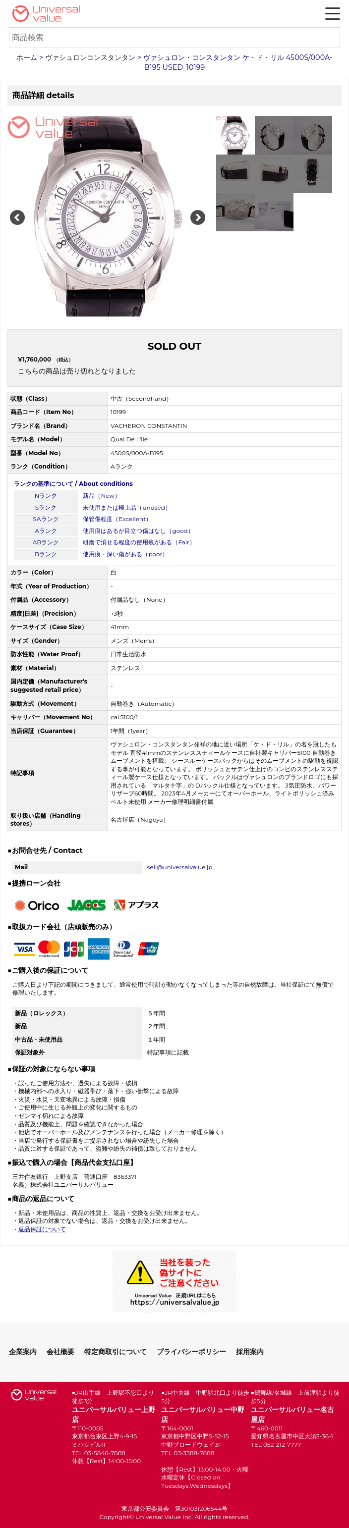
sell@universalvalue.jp (180, 867)
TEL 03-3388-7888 (187, 1453)
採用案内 (250, 1351)
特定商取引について (115, 1351)
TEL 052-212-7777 (276, 1444)
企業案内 (23, 1351)
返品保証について (42, 1229)
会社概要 (60, 1351)
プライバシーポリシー (191, 1351)
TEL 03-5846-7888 (98, 1453)
